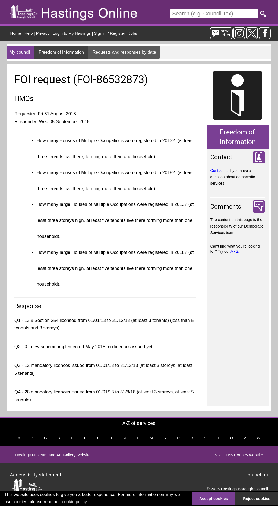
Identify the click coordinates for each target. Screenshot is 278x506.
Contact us (219, 170)
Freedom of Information (61, 52)
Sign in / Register (109, 33)
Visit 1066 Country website (239, 455)
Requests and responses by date (124, 52)
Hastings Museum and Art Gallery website (52, 455)
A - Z (234, 251)
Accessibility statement (35, 475)
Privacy (42, 33)
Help (28, 33)
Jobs (132, 33)
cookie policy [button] (74, 501)
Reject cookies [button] (256, 499)
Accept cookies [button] (213, 499)
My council (20, 52)
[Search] (214, 13)
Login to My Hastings (72, 33)
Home (15, 33)
